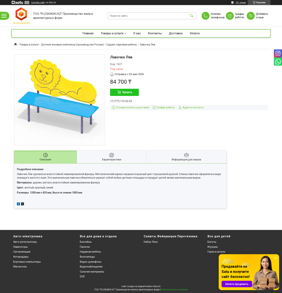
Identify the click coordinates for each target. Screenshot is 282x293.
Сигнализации (21, 251)
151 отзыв (240, 2)
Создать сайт (38, 2)
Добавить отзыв (262, 15)
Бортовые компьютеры (27, 261)
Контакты (155, 33)
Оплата (195, 33)
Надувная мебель (90, 251)
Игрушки (213, 246)
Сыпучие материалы (92, 271)
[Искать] (191, 15)
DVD (82, 276)
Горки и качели (216, 251)
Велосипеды (87, 256)
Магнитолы (20, 266)
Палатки (85, 246)
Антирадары (20, 256)
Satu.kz (157, 286)
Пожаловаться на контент (174, 289)
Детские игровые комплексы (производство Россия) (72, 44)
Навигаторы (20, 246)
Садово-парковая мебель (121, 44)
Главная (88, 33)
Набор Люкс (151, 241)
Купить (127, 92)
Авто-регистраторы (25, 241)
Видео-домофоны (90, 261)
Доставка (176, 33)
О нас (137, 33)
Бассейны (86, 241)
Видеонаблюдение (91, 266)
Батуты (212, 241)
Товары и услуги (112, 33)
